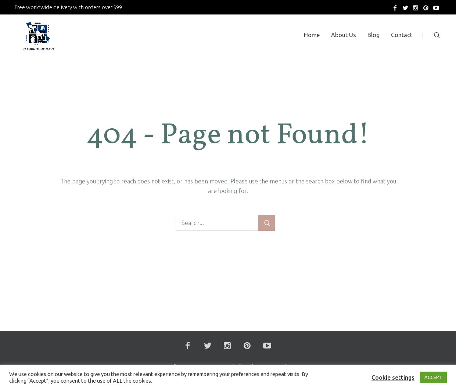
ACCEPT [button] (433, 377)
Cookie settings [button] (392, 377)
